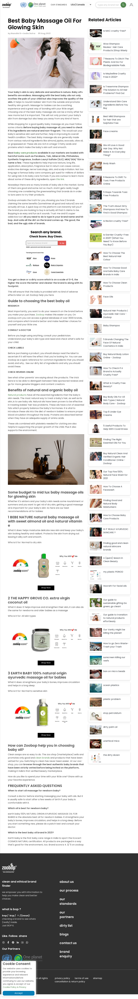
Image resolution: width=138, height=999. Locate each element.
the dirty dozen (111, 759)
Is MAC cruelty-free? (114, 35)
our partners (67, 919)
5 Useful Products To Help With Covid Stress (115, 432)
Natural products (17, 399)
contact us (68, 948)
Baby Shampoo (111, 330)
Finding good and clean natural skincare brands (115, 551)
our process (69, 895)
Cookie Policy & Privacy (14, 987)
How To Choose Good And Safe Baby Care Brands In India (115, 276)
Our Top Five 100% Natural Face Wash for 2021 (115, 480)
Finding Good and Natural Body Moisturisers (112, 508)
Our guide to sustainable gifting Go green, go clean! (115, 608)
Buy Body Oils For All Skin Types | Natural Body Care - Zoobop (114, 405)
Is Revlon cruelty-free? (115, 225)
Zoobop (40, 319)
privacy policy (62, 983)
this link (60, 184)
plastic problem (112, 703)
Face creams (110, 136)
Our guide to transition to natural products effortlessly (115, 623)
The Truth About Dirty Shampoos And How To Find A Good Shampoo (115, 214)
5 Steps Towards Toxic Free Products (115, 198)
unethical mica (111, 745)
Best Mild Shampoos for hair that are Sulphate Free (114, 124)
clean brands (42, 762)
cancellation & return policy (70, 986)
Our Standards (60, 4)
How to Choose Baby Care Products (114, 521)
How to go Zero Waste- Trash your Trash (116, 650)
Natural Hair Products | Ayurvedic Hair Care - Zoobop (115, 319)
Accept (19, 993)
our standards (68, 906)
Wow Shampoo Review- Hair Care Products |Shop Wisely (115, 52)
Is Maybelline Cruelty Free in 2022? (114, 80)
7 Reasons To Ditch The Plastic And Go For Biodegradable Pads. (116, 67)
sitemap (97, 983)
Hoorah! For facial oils (115, 590)
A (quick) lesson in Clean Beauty (113, 564)
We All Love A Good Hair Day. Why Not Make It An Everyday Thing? (114, 154)
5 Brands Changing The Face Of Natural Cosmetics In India (115, 347)
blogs (64, 939)
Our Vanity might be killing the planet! (114, 636)
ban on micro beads (114, 676)
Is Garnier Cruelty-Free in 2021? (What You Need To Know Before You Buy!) (116, 244)
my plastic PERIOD (113, 576)
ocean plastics (111, 689)
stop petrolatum (112, 717)
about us (67, 886)
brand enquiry (66, 958)
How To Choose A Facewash (112, 493)
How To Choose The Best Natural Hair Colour (114, 261)
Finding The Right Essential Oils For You (114, 446)
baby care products (25, 157)
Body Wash (109, 168)
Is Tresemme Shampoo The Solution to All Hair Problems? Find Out (116, 95)
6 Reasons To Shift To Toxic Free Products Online (114, 185)
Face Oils (108, 301)
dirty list (66, 930)
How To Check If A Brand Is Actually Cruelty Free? (113, 376)
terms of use (81, 983)
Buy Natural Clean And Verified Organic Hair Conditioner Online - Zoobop (115, 463)
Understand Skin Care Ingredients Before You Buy (115, 110)
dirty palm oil (110, 731)
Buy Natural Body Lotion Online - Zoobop (116, 360)
